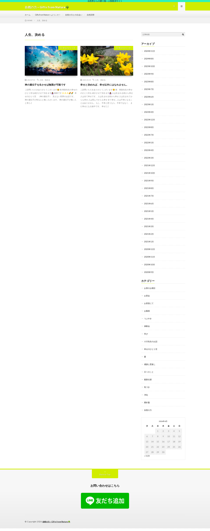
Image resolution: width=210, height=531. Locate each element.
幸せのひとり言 (68, 52)
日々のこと (149, 375)
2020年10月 (149, 267)
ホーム (28, 16)
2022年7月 (149, 138)
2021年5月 (149, 214)
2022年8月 (149, 131)
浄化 (146, 397)
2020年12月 (149, 252)
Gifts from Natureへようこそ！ (49, 16)
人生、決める (45, 84)
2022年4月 (149, 153)
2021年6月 (149, 207)
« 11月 (147, 458)
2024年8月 (149, 62)
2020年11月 (149, 260)
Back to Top (105, 477)
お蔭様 (147, 314)
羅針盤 (147, 405)
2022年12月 (149, 123)
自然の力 (148, 413)
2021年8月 (149, 191)
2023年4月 (149, 115)
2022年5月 (149, 146)
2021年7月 (149, 199)
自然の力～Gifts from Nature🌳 (57, 524)
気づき (147, 390)
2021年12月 (149, 169)
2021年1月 (149, 245)
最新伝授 (148, 382)
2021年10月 (149, 176)
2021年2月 (149, 237)
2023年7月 (149, 93)
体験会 (147, 329)
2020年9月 (149, 275)
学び (146, 337)
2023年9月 (149, 77)
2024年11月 (149, 55)
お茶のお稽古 (150, 291)
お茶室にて (149, 306)
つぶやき (148, 321)
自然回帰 (95, 16)
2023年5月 (149, 108)
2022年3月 (149, 161)
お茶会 (147, 299)
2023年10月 (149, 70)
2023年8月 (149, 85)
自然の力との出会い (77, 16)
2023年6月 (149, 100)
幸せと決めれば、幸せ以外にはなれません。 (104, 90)
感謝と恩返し (150, 367)
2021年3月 (149, 229)
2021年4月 (149, 222)
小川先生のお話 (151, 344)
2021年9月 (149, 184)
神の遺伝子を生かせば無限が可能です (48, 88)
